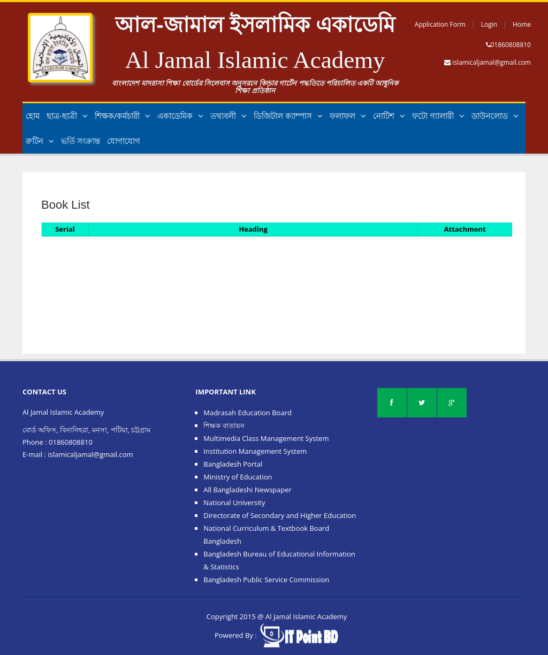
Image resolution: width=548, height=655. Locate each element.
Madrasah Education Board (247, 412)
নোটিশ (389, 115)
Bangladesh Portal (232, 464)
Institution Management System (255, 451)
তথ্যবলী (228, 115)
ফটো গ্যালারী (438, 115)
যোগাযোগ (123, 140)
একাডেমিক (180, 115)
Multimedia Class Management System (266, 438)
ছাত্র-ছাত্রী (67, 115)
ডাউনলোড (495, 115)
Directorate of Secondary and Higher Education (279, 515)
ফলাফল (348, 115)
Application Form (440, 24)
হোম (33, 115)
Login (489, 24)
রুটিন (40, 140)
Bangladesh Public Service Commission (266, 579)
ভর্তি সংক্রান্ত (80, 140)
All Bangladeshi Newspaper (247, 489)
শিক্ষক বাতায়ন (223, 425)
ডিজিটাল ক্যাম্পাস (288, 115)
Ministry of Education (237, 477)
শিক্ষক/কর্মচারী (123, 115)
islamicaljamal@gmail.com (491, 62)
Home (522, 24)
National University (234, 502)
